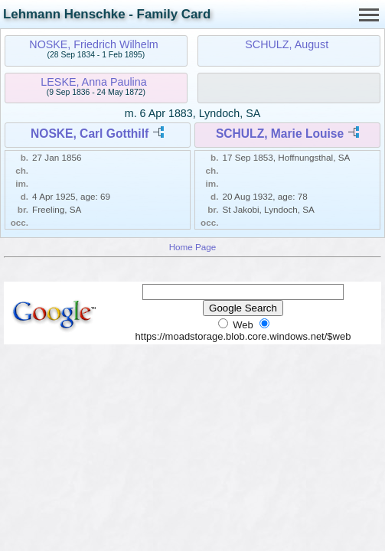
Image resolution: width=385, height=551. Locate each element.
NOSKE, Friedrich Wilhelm (93, 44)
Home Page (193, 247)
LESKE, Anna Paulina (93, 82)
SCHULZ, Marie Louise (280, 133)
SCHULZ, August (286, 44)
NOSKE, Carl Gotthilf (89, 133)
